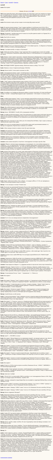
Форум (2, 2)
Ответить (16, 2)
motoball (11, 2)
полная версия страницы (6, 457)
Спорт (6, 2)
